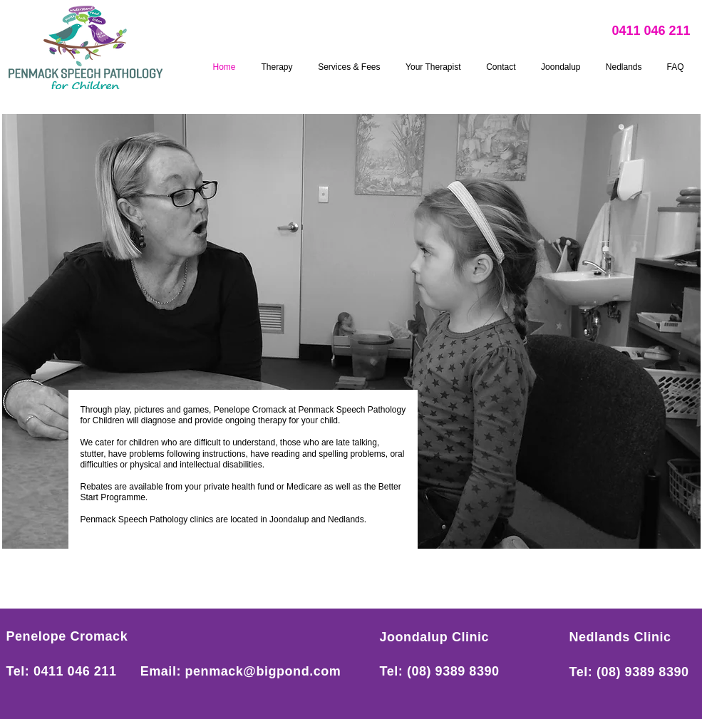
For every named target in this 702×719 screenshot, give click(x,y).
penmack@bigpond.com (263, 671)
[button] (351, 331)
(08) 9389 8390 (453, 671)
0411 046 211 (651, 31)
